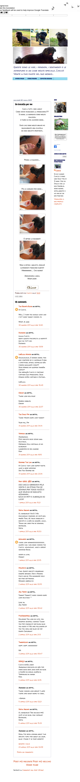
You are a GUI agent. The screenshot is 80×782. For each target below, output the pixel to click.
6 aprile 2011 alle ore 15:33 (30, 723)
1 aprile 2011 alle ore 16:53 (30, 531)
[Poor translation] (5, 12)
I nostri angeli (46, 79)
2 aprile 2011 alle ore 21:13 (30, 634)
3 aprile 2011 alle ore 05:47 (30, 654)
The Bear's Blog (25, 306)
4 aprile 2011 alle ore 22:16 (30, 680)
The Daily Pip (24, 414)
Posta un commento (25, 752)
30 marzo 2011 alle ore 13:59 (31, 346)
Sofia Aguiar (24, 510)
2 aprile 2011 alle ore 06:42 (30, 608)
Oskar (21, 393)
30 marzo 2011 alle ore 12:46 (31, 325)
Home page (19, 79)
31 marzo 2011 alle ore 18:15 (30, 454)
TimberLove (23, 642)
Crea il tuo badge (57, 150)
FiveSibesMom (24, 616)
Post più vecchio (42, 761)
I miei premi (32, 79)
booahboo (22, 539)
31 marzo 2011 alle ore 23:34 (30, 474)
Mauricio (22, 568)
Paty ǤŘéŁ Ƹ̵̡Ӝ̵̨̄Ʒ (25, 481)
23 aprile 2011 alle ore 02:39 (31, 747)
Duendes (22, 333)
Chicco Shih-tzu (57, 144)
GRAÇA (22, 661)
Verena (22, 433)
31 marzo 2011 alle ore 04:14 (30, 426)
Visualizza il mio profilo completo (59, 201)
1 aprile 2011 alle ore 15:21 (29, 502)
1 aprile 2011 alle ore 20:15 (30, 560)
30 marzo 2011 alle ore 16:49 (31, 385)
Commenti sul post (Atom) (33, 770)
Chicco (58, 170)
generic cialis (24, 744)
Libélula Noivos (25, 354)
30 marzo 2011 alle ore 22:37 (31, 407)
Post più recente (22, 761)
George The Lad (25, 462)
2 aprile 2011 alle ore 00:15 (30, 584)
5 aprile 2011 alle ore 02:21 (30, 701)
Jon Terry (23, 592)
